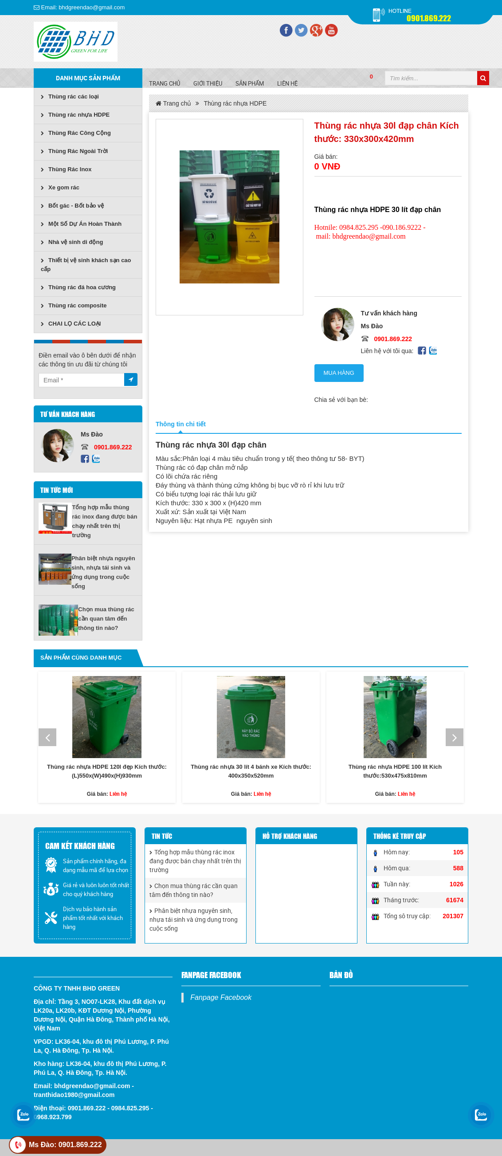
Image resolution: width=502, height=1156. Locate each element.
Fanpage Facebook (220, 997)
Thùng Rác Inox (66, 169)
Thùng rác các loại (70, 96)
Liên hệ (287, 83)
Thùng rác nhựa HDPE (75, 114)
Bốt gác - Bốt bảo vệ (72, 205)
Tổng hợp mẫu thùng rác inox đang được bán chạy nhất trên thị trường (195, 861)
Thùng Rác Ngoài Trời (74, 151)
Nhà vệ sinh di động (72, 242)
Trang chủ (164, 83)
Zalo (95, 459)
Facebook (85, 459)
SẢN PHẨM (249, 83)
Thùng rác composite (73, 305)
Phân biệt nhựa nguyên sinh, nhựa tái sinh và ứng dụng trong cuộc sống (193, 919)
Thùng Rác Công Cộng (76, 133)
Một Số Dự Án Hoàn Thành (81, 223)
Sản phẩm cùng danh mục (81, 657)
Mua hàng (339, 373)
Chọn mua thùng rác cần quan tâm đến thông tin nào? (106, 618)
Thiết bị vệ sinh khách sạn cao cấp (86, 264)
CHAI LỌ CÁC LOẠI (71, 323)
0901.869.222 (429, 17)
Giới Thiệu (207, 83)
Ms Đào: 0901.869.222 (65, 1144)
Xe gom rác (60, 187)
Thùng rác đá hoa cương (78, 287)
